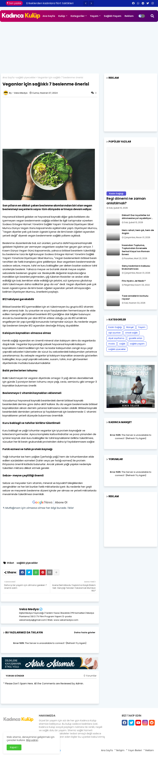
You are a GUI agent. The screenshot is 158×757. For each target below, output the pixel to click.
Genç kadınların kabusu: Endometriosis (136, 267)
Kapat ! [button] (14, 747)
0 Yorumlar (90, 675)
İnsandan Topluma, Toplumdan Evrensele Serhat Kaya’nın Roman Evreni (136, 250)
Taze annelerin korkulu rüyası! (135, 297)
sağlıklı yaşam (137, 343)
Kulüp (61, 16)
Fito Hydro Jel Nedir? (134, 280)
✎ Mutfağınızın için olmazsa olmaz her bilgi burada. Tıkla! (38, 508)
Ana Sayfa (49, 16)
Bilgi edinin (32, 740)
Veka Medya (29, 609)
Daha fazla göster (84, 632)
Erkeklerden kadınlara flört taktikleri (49, 3)
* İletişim (119, 750)
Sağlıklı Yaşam (112, 16)
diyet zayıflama (116, 338)
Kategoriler (78, 16)
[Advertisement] (79, 46)
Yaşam (94, 16)
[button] (85, 3)
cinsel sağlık (131, 332)
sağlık (122, 343)
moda (111, 343)
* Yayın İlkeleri (134, 750)
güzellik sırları (135, 338)
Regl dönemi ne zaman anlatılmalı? (126, 200)
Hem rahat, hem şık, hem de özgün (138, 232)
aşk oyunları (114, 332)
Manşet (130, 327)
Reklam (129, 16)
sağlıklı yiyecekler (26, 77)
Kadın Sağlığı (115, 327)
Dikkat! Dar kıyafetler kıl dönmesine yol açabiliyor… (137, 217)
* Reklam (149, 750)
